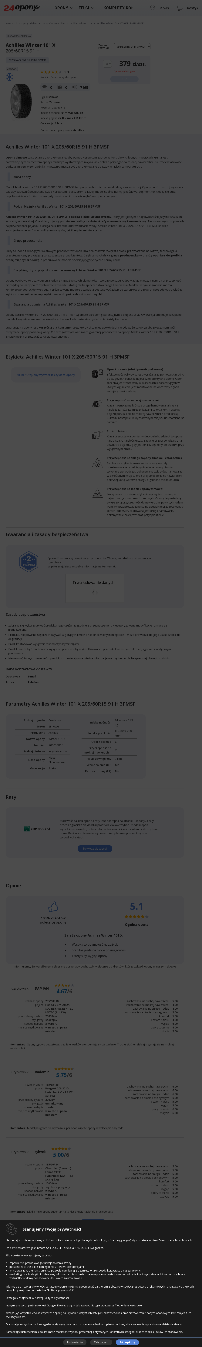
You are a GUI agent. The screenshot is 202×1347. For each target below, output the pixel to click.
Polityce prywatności (56, 1298)
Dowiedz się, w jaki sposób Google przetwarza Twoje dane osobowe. (99, 1305)
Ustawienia (75, 1342)
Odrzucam (101, 1342)
